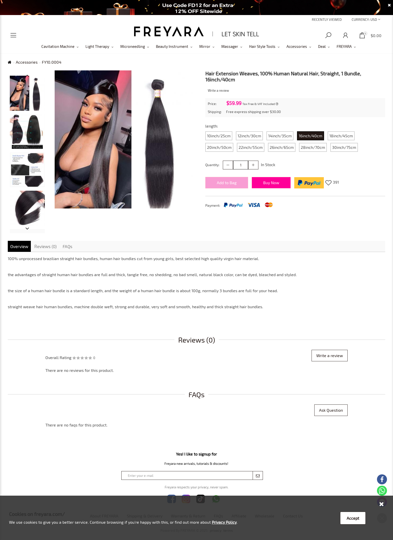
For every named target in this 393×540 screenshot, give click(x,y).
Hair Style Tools (262, 46)
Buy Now (271, 182)
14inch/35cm (280, 135)
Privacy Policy (224, 522)
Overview (19, 246)
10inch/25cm (219, 135)
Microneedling (132, 46)
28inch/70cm (313, 147)
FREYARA (344, 46)
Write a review (218, 90)
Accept (353, 518)
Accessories (296, 46)
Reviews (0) (45, 246)
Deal (322, 46)
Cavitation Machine (57, 46)
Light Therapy (97, 46)
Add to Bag (227, 182)
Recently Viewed (327, 19)
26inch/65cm (282, 147)
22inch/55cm (251, 147)
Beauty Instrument (172, 46)
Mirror (204, 46)
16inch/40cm (310, 135)
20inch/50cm (219, 147)
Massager (229, 46)
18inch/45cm (341, 135)
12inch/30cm (249, 135)
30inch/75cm (344, 147)
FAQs (67, 246)
